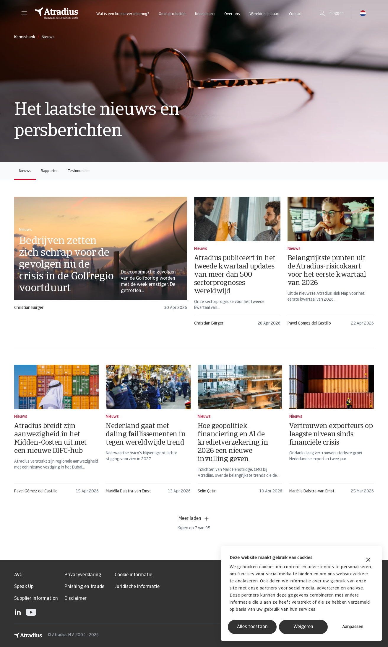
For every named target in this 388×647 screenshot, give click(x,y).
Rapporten (50, 171)
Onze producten (172, 14)
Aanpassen (352, 627)
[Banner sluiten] (368, 560)
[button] (24, 13)
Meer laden (194, 519)
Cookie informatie (133, 575)
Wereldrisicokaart (264, 14)
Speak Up (24, 586)
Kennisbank (205, 14)
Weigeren (303, 627)
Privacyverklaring (82, 575)
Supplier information (36, 598)
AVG (18, 575)
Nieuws (25, 171)
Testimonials (79, 171)
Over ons (232, 14)
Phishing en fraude (84, 586)
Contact (295, 14)
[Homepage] (56, 13)
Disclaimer (75, 598)
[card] (100, 256)
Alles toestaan (252, 627)
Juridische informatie (137, 586)
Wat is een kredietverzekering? (122, 14)
